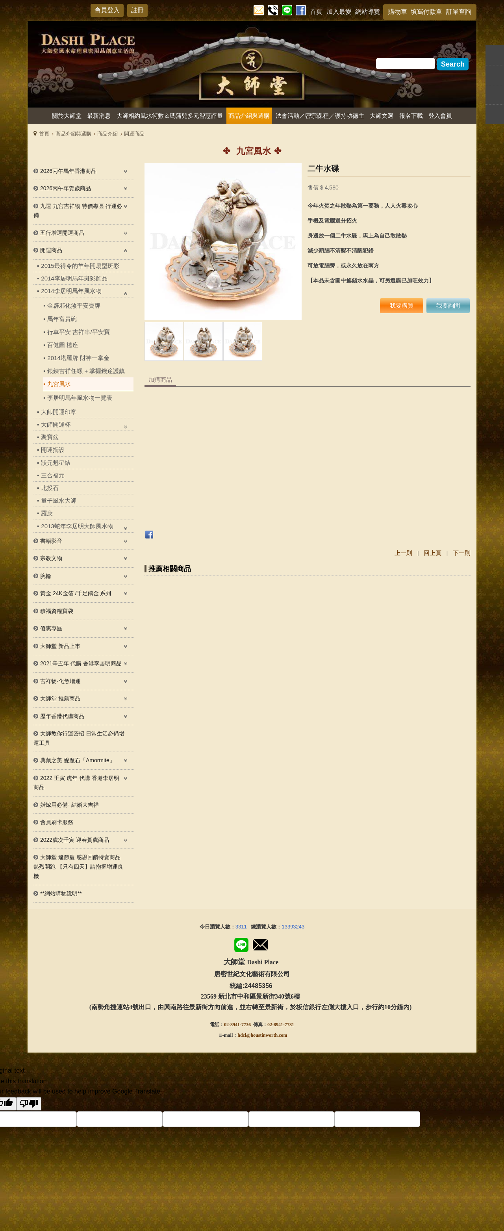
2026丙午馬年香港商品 (68, 171)
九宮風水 (59, 384)
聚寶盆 (50, 437)
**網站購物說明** (61, 893)
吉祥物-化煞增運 (60, 681)
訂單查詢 (458, 11)
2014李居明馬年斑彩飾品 (74, 278)
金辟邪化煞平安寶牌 (73, 305)
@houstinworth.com (266, 1035)
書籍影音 (51, 541)
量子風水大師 (58, 500)
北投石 (50, 488)
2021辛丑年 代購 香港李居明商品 (81, 663)
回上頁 (432, 553)
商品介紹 (107, 134)
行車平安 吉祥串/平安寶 (78, 332)
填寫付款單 (426, 11)
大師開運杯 (55, 424)
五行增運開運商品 (62, 233)
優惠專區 (51, 628)
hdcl (241, 1035)
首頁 (44, 134)
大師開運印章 (58, 411)
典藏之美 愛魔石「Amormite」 (77, 760)
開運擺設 (53, 449)
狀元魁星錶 (55, 462)
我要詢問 (448, 305)
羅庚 (47, 513)
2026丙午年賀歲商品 (65, 188)
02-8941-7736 (237, 1024)
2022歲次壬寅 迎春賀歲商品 (74, 840)
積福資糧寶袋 (56, 611)
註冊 (137, 10)
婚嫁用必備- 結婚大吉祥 (69, 805)
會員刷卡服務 (56, 822)
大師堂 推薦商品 (60, 698)
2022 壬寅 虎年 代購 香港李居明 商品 (76, 783)
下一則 (462, 553)
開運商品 (134, 134)
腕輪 (45, 576)
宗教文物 (51, 558)
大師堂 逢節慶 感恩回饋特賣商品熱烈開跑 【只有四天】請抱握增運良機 (78, 866)
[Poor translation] (28, 1103)
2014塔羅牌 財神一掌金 (78, 358)
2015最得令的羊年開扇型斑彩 (80, 265)
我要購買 (401, 305)
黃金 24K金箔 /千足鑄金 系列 (75, 593)
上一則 (403, 553)
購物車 (397, 11)
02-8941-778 (279, 1024)
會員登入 (107, 10)
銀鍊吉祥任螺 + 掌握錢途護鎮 (86, 371)
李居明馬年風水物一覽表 (79, 397)
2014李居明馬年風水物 (71, 291)
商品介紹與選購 (73, 134)
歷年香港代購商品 (62, 716)
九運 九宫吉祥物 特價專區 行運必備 (77, 211)
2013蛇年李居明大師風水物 (77, 526)
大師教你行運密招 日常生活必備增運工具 (78, 738)
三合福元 (53, 475)
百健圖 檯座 (62, 345)
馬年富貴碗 (62, 319)
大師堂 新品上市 (60, 646)
